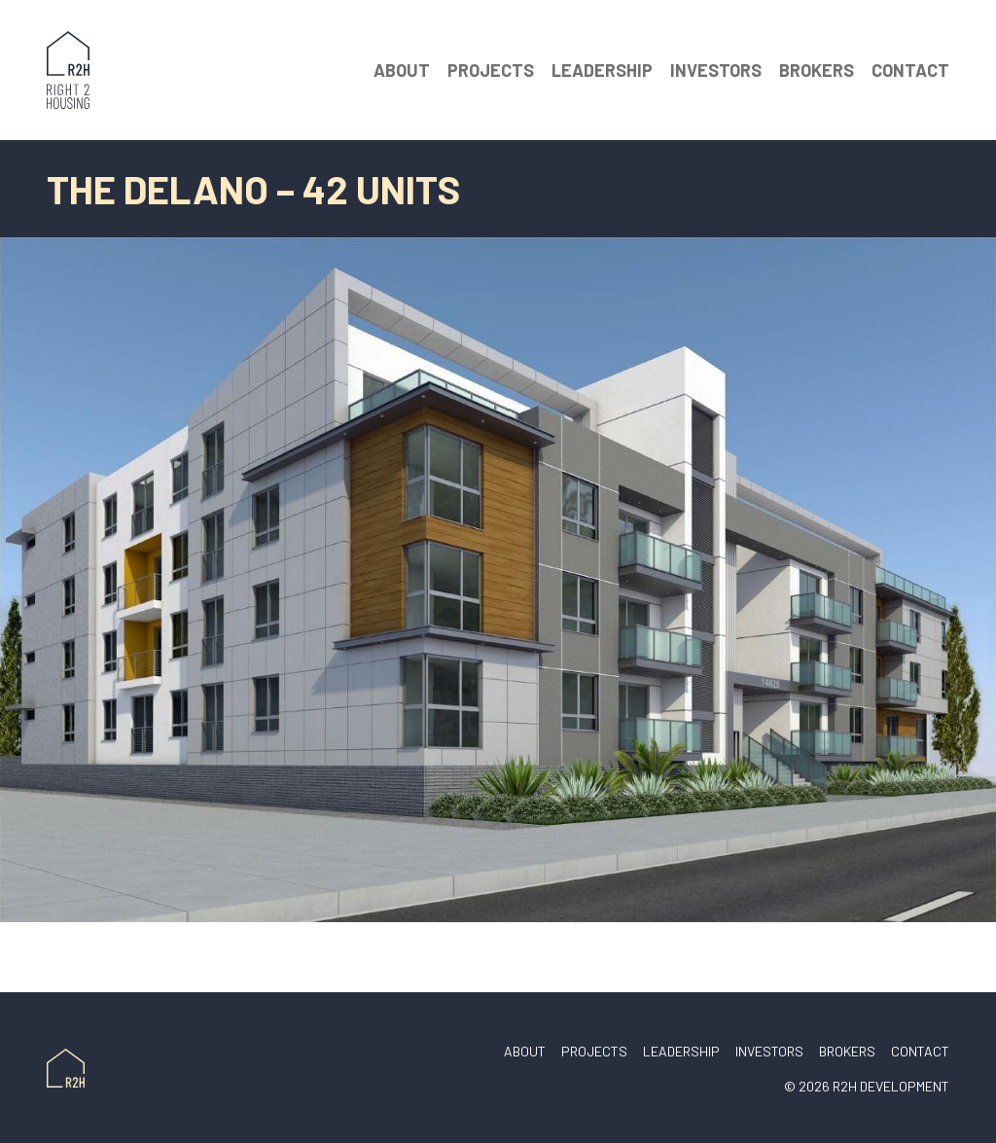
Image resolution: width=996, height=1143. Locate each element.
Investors (716, 70)
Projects (490, 70)
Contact (910, 70)
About (402, 70)
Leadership (602, 70)
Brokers (816, 70)
